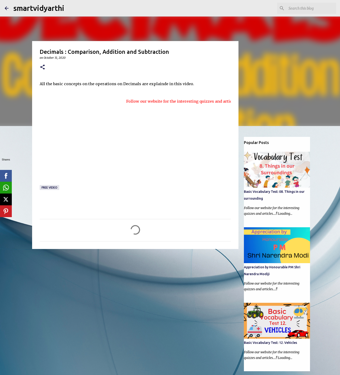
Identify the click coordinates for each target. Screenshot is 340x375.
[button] (42, 67)
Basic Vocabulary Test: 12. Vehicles (270, 343)
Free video (49, 187)
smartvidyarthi (38, 8)
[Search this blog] (311, 8)
